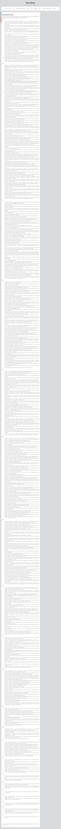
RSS (1, 22)
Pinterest (1, 20)
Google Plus (1, 16)
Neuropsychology (7, 378)
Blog (13, 8)
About (10, 8)
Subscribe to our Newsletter (47, 8)
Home (6, 8)
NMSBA (28, 8)
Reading (35, 8)
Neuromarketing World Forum (20, 8)
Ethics (32, 8)
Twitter (1, 15)
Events (40, 8)
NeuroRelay (30, 3)
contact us (24, 17)
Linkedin (1, 18)
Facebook (1, 13)
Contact (54, 8)
